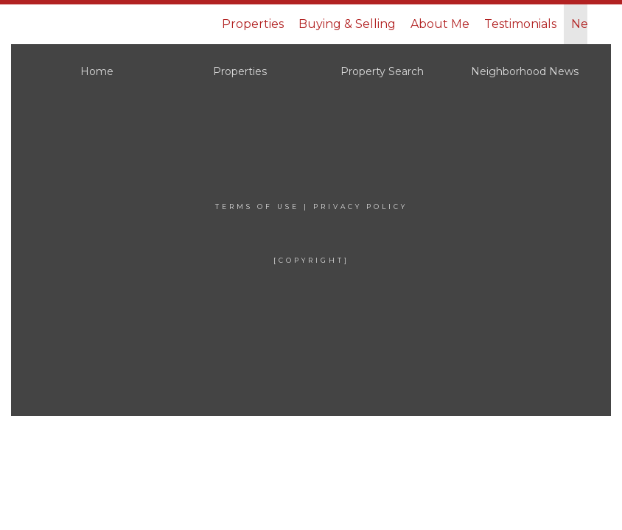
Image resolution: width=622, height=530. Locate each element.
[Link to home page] (113, 24)
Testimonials (520, 24)
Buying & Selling (347, 24)
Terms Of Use (257, 206)
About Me (439, 24)
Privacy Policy (360, 206)
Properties (253, 24)
